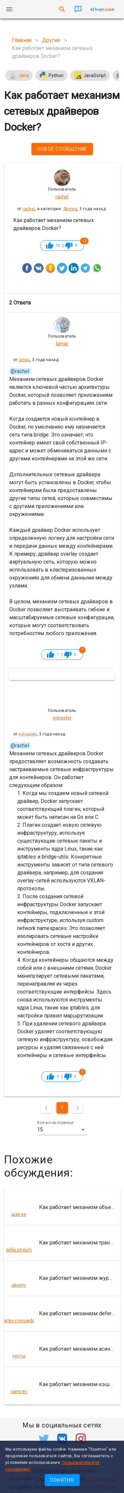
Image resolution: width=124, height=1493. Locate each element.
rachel (28, 209)
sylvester (28, 734)
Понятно (62, 1480)
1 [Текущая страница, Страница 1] (62, 1107)
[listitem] (62, 1207)
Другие (70, 209)
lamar (24, 359)
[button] (62, 1129)
